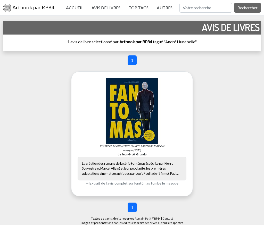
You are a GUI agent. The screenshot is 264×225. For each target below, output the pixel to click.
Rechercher (247, 7)
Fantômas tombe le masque (156, 183)
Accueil (74, 7)
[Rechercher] (205, 8)
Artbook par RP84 (29, 8)
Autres (164, 7)
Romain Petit (143, 218)
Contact (167, 218)
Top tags (138, 7)
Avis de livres (106, 7)
